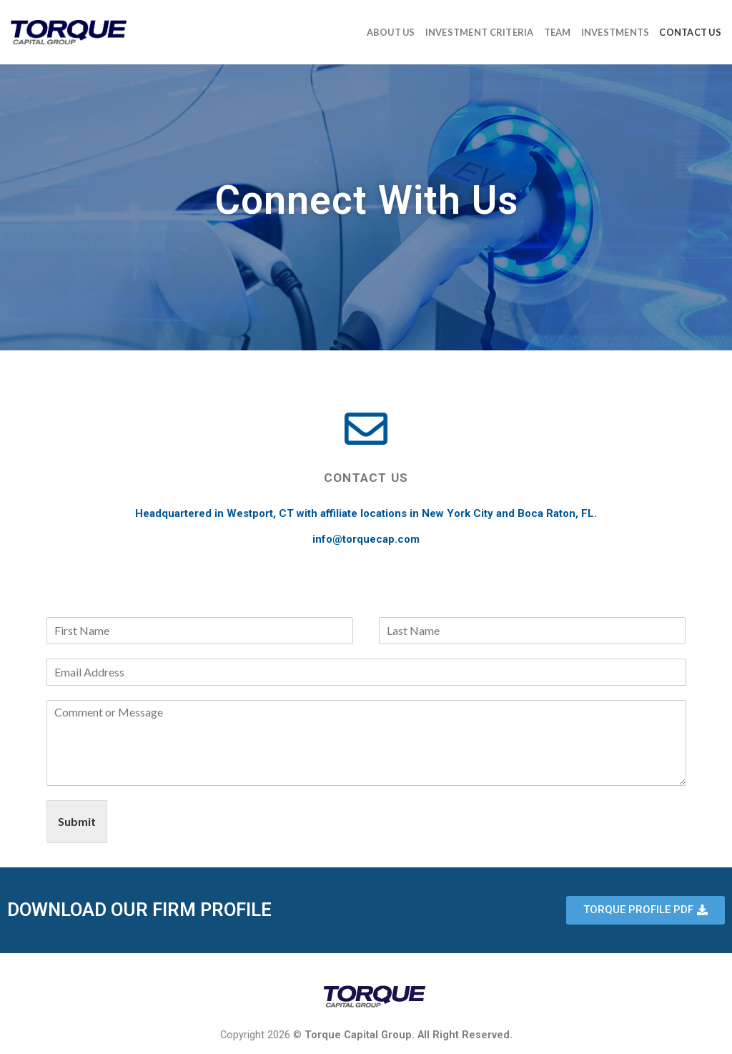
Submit (77, 821)
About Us (391, 32)
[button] (645, 910)
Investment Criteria (479, 32)
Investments (615, 32)
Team (557, 32)
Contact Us (690, 32)
